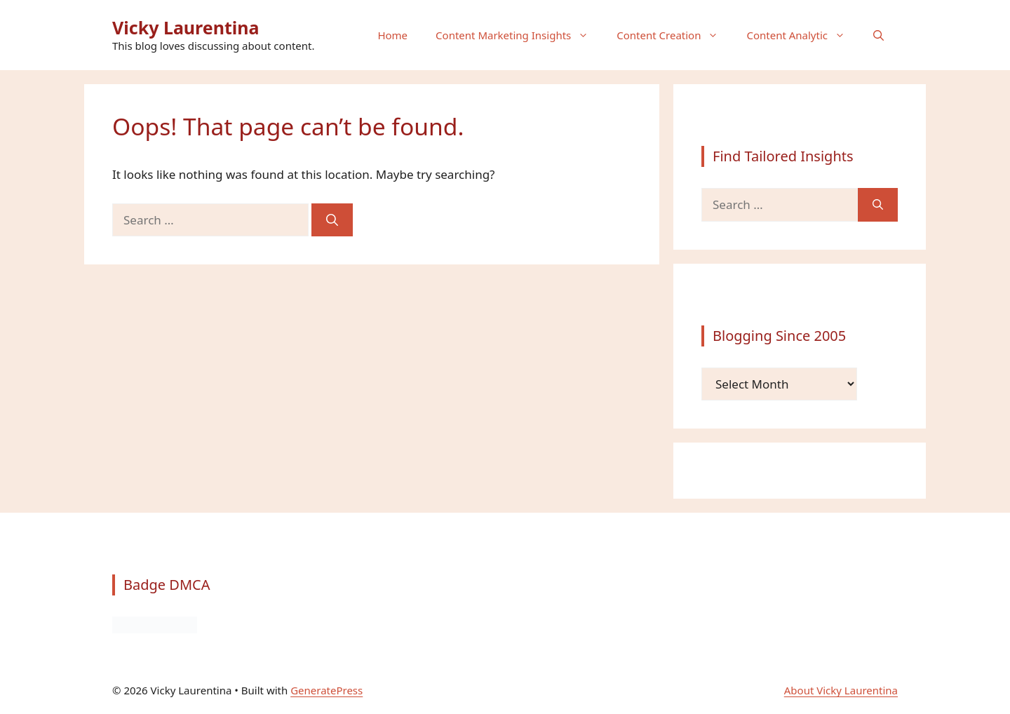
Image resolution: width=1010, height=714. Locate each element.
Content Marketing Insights (519, 35)
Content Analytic (802, 35)
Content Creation (674, 35)
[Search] (332, 220)
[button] (878, 35)
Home (392, 35)
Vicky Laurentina (186, 27)
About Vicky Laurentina (841, 690)
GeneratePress (326, 690)
